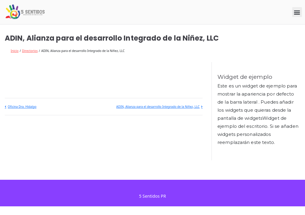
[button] (297, 12)
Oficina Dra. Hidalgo (22, 107)
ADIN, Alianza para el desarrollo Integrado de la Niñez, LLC (158, 107)
